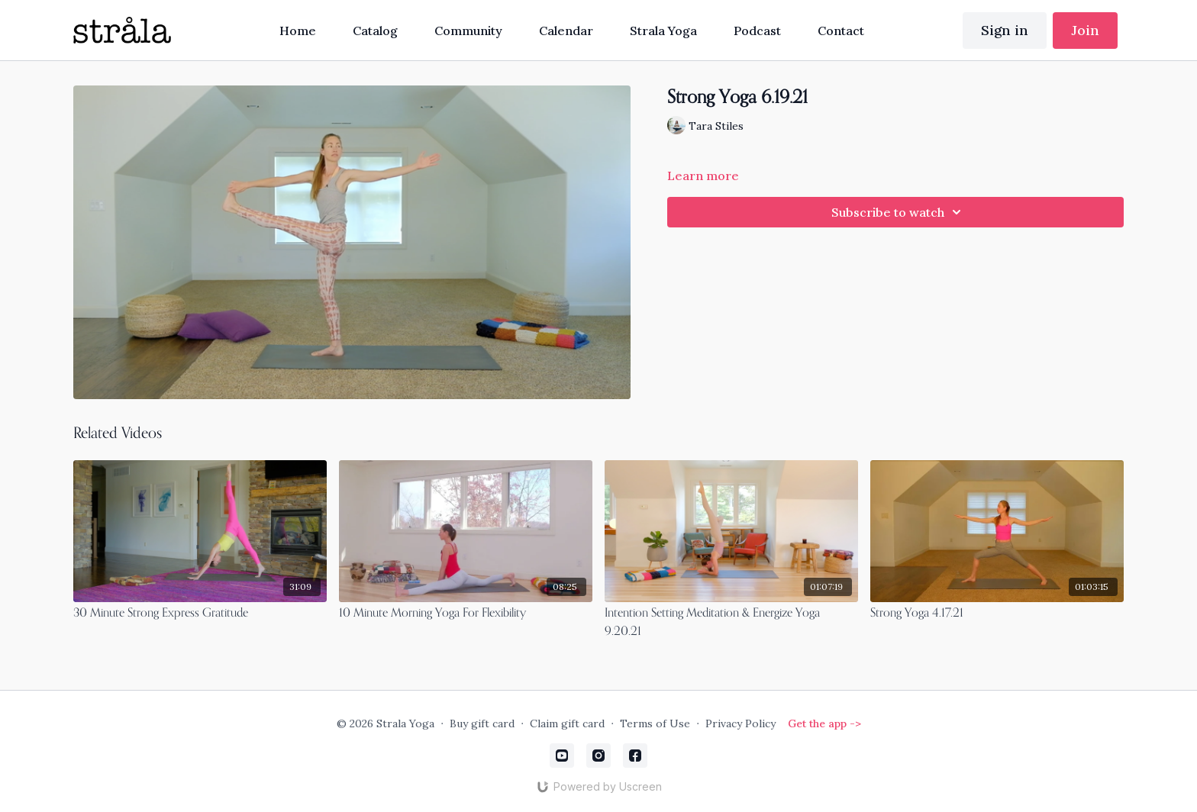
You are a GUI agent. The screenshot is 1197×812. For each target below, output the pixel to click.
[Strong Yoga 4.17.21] (997, 613)
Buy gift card (482, 723)
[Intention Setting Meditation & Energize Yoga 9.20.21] (731, 622)
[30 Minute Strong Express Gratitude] (200, 613)
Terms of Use (655, 723)
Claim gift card (567, 723)
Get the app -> (824, 723)
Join (1085, 30)
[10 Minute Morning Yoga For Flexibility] (465, 613)
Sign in (1004, 30)
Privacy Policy (740, 723)
